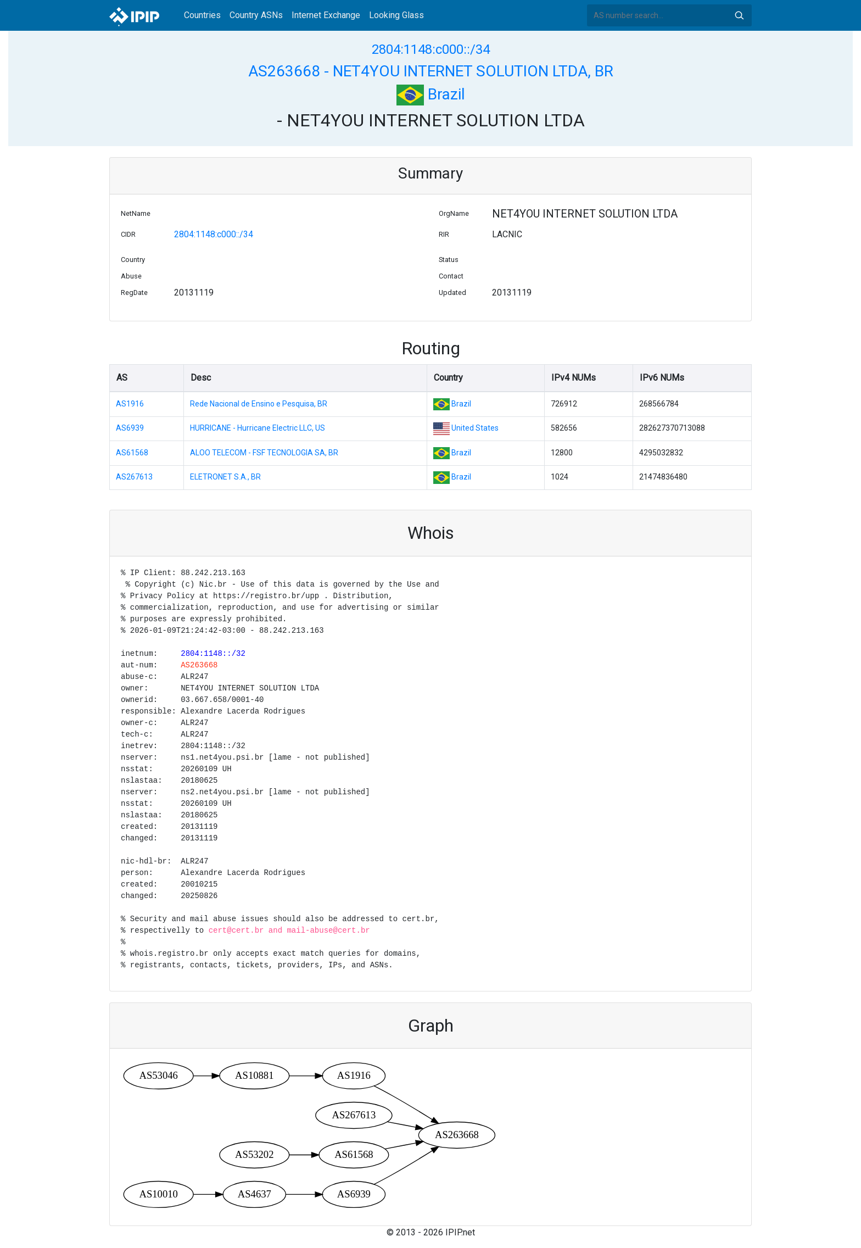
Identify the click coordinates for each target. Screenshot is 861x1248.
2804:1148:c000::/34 (431, 49)
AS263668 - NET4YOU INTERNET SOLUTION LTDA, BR (430, 71)
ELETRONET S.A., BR (225, 476)
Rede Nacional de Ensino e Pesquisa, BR (258, 403)
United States (475, 428)
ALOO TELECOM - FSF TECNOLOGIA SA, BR (264, 452)
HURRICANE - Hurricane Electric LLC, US (257, 428)
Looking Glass (396, 15)
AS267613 (134, 476)
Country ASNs (256, 15)
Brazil (430, 94)
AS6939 (130, 428)
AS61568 (132, 452)
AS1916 (130, 403)
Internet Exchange (326, 15)
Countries (202, 15)
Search (739, 15)
